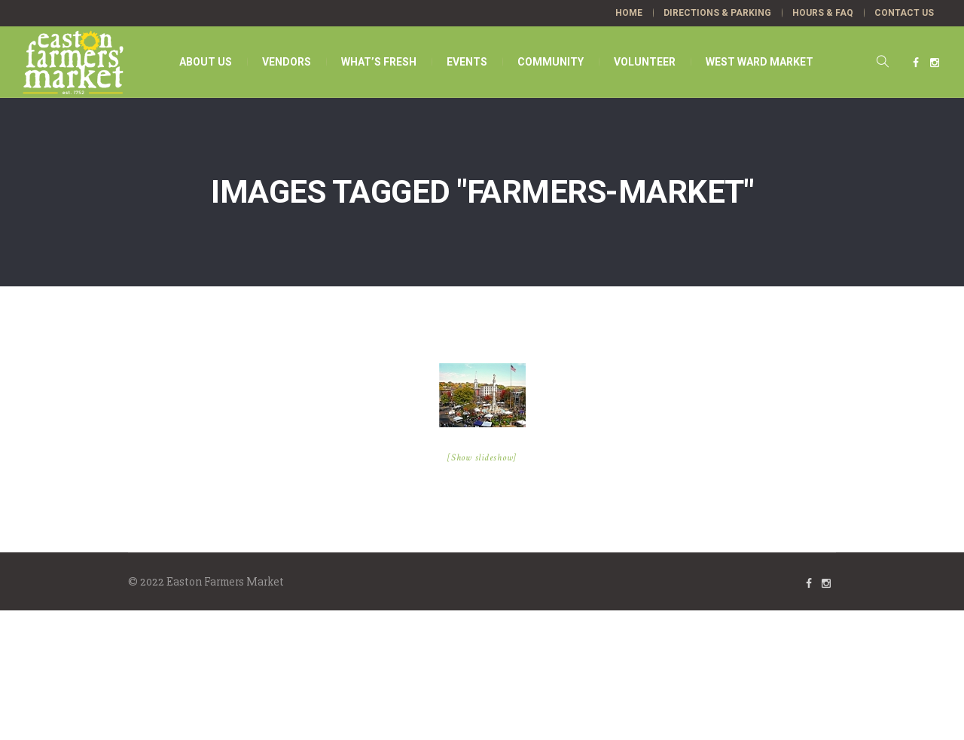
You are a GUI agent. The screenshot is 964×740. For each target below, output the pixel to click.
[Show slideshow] (482, 457)
